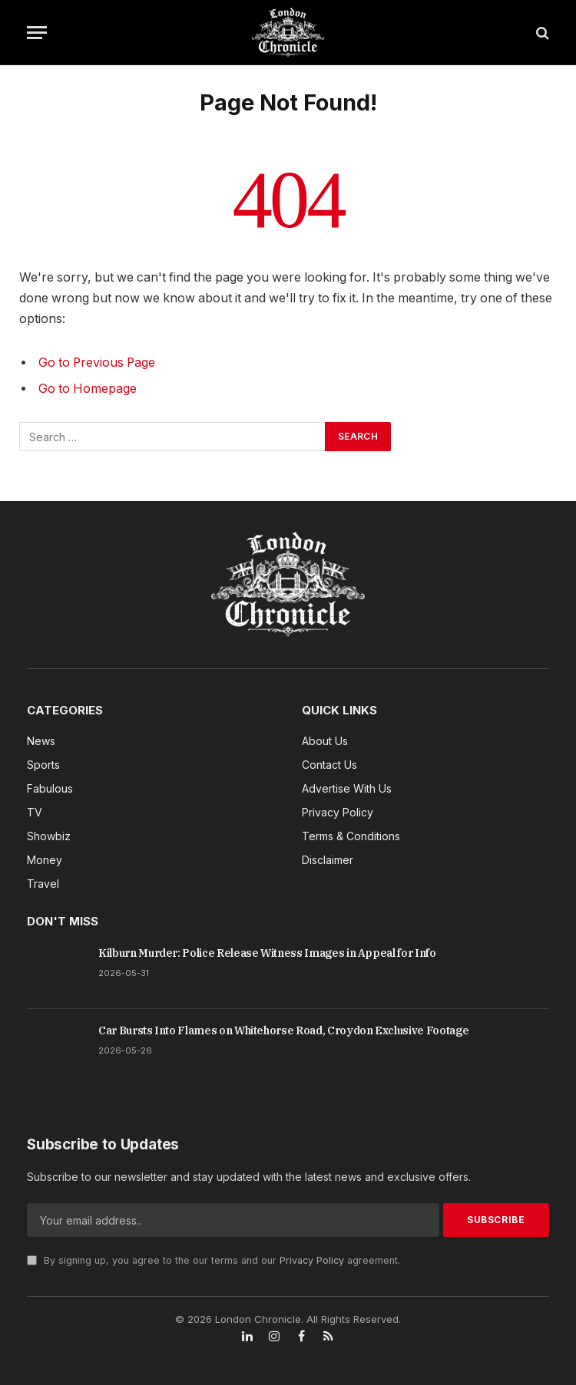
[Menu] (37, 32)
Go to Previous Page (96, 362)
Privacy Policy (312, 1260)
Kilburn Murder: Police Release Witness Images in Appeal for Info (267, 953)
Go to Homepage (87, 388)
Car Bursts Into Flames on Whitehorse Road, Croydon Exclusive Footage (283, 1030)
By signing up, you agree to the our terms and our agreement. (213, 1260)
